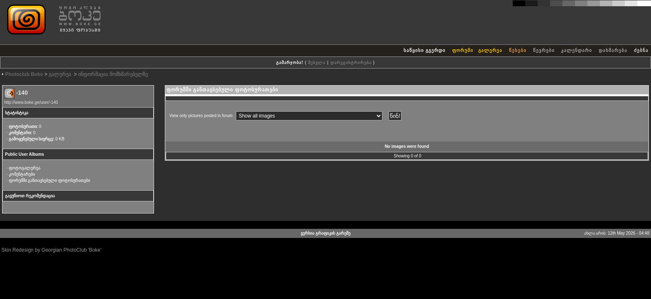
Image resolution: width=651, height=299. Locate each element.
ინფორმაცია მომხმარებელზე (112, 74)
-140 (22, 92)
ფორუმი (462, 50)
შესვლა (317, 62)
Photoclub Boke (24, 74)
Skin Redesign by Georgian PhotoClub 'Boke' (51, 250)
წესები (517, 50)
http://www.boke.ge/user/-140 (31, 102)
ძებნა (641, 50)
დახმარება (613, 50)
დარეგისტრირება (351, 62)
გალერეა (491, 50)
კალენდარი (576, 50)
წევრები (544, 50)
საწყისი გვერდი (424, 50)
